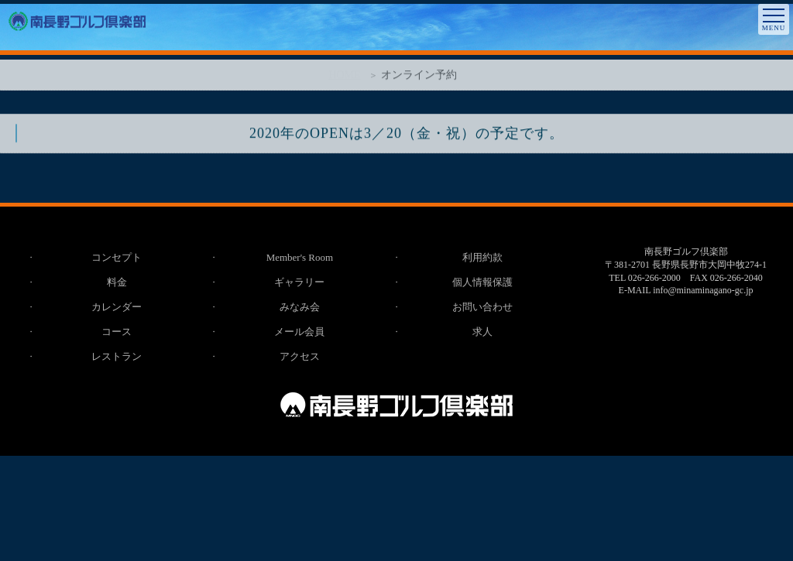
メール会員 (299, 331)
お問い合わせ (482, 307)
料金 (117, 282)
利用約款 (482, 257)
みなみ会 (300, 307)
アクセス (300, 356)
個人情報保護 (482, 282)
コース (116, 331)
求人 (482, 331)
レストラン (116, 356)
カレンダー (116, 307)
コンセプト (116, 257)
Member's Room (299, 257)
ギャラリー (299, 282)
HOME (344, 78)
